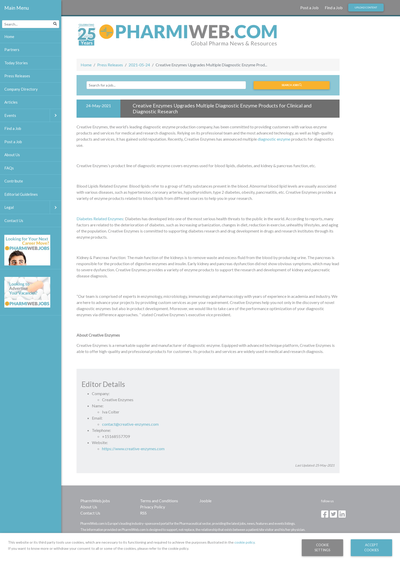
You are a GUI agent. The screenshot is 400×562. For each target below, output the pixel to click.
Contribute (13, 181)
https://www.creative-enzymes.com (133, 448)
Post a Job (309, 7)
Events (32, 115)
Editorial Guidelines (21, 194)
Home (86, 64)
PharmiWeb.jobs (95, 500)
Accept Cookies (371, 547)
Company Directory (21, 89)
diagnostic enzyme (274, 139)
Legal (32, 207)
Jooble (205, 500)
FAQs (9, 168)
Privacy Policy (152, 506)
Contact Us (90, 512)
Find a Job (334, 7)
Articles (11, 102)
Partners (11, 49)
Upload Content (366, 7)
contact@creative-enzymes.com (130, 424)
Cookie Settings (322, 547)
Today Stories (16, 62)
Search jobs (292, 85)
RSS (143, 512)
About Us (88, 506)
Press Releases (110, 64)
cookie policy (244, 542)
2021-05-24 (139, 64)
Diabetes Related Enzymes (100, 218)
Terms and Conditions (159, 500)
